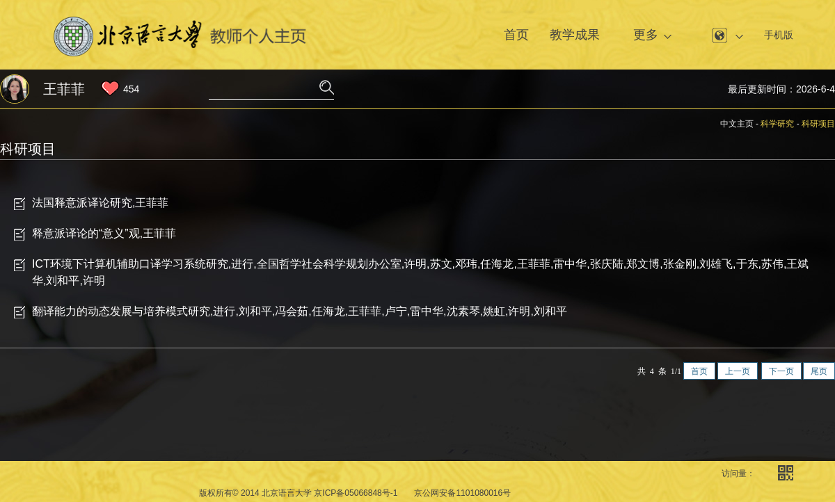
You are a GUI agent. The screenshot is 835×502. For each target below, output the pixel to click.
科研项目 (818, 124)
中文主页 (737, 124)
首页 (516, 35)
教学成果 (575, 35)
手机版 (778, 34)
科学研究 (777, 124)
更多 (645, 35)
